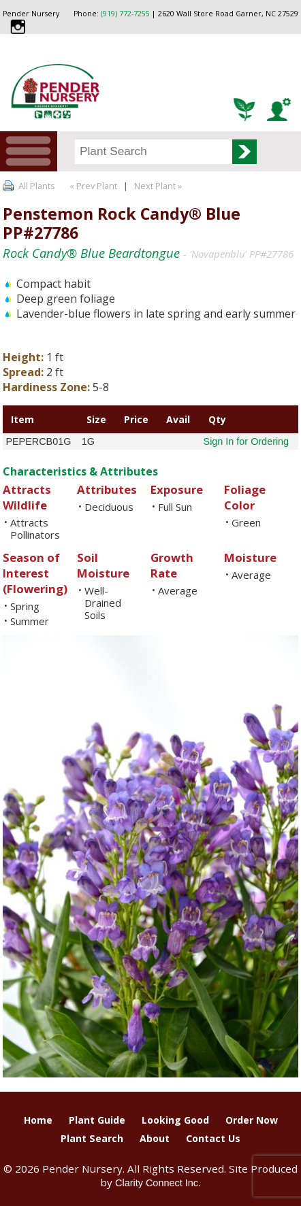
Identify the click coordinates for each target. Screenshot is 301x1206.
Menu (28, 151)
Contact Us (213, 1138)
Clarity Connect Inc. (158, 1182)
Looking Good (175, 1119)
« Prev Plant (92, 186)
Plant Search (92, 1138)
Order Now (251, 1119)
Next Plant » (159, 186)
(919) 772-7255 (125, 13)
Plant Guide (97, 1119)
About (155, 1138)
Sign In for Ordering (246, 441)
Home (38, 1119)
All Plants (36, 186)
